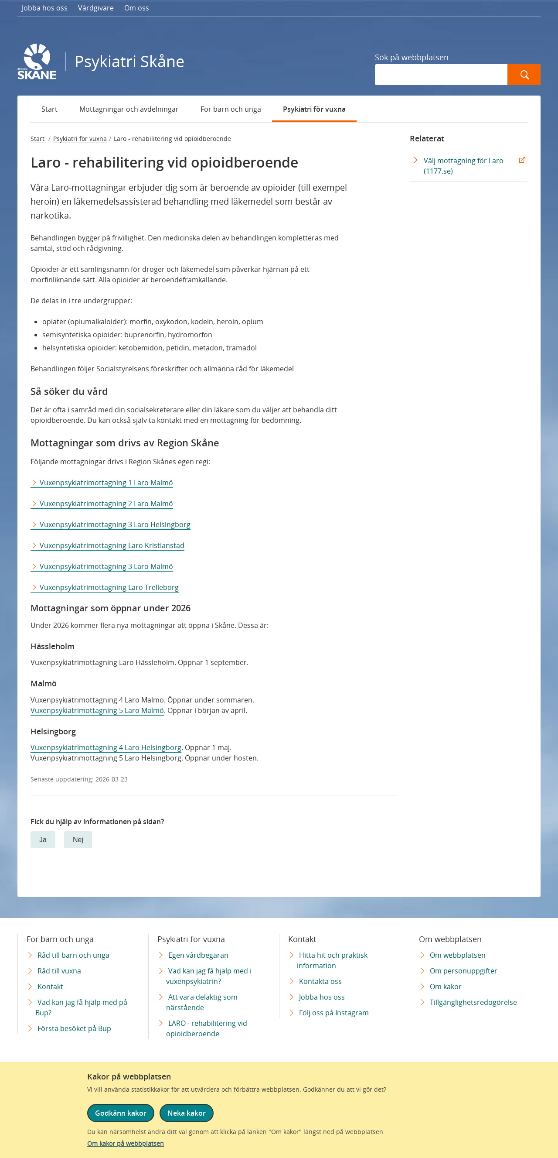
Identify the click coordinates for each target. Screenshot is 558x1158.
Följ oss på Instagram (334, 1013)
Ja (43, 839)
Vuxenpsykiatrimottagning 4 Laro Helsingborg (106, 747)
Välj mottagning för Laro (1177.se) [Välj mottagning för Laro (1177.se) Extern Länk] (464, 166)
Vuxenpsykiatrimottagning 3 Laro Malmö (106, 566)
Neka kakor (186, 1113)
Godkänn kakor (120, 1113)
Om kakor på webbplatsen (125, 1143)
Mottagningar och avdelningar (129, 109)
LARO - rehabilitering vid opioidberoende (206, 1028)
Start (49, 109)
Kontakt (50, 986)
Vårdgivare (96, 8)
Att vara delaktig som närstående (202, 1002)
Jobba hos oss (45, 8)
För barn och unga (231, 109)
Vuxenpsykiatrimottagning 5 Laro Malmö (97, 710)
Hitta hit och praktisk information (332, 960)
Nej (78, 839)
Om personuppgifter (463, 971)
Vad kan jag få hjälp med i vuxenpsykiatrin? (209, 976)
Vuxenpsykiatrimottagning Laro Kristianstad (112, 545)
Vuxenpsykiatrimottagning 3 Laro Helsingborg (115, 524)
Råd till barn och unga (73, 955)
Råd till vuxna (59, 971)
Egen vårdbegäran (198, 955)
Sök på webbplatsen (412, 57)
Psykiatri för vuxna (314, 109)
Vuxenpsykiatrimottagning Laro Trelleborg (109, 587)
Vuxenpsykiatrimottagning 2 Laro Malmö (106, 503)
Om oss (136, 8)
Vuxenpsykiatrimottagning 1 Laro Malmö (106, 482)
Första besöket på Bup (74, 1028)
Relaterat (427, 138)
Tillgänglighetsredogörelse (473, 1002)
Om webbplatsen (458, 955)
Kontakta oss (320, 981)
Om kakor (446, 986)
